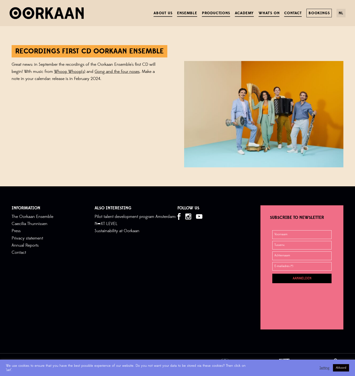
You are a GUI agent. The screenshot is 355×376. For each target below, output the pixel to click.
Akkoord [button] (341, 368)
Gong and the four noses (117, 71)
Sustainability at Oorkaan (117, 231)
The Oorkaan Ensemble (32, 216)
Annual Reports (25, 245)
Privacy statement (27, 238)
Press (16, 231)
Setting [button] (324, 368)
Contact (19, 252)
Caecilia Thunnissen (29, 223)
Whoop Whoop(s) (69, 71)
